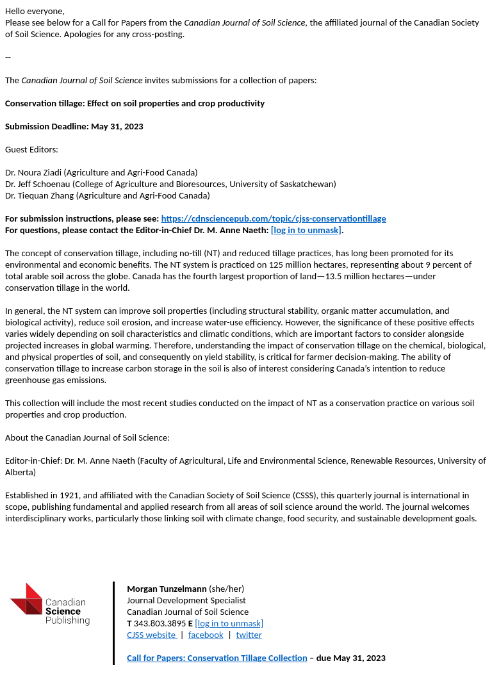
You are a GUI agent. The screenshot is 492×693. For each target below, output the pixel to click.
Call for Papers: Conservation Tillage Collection (217, 658)
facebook (206, 634)
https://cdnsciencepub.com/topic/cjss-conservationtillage (273, 218)
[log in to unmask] (306, 230)
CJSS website (151, 634)
